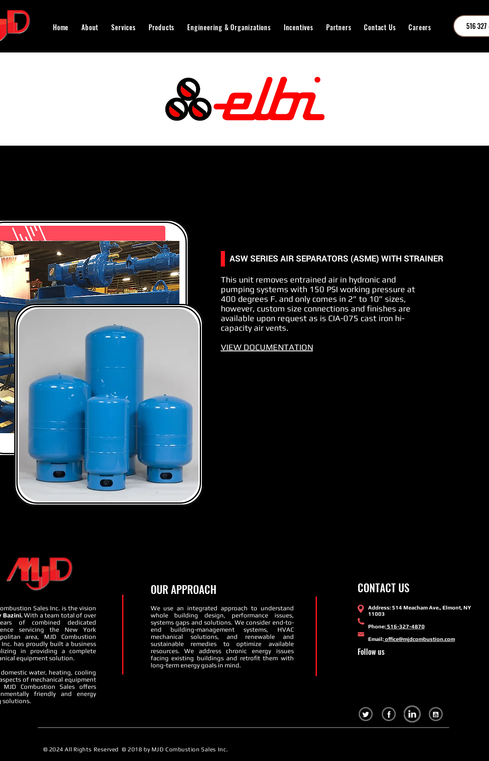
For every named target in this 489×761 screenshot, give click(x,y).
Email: (376, 639)
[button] (161, 27)
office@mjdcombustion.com (419, 639)
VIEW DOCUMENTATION (267, 347)
